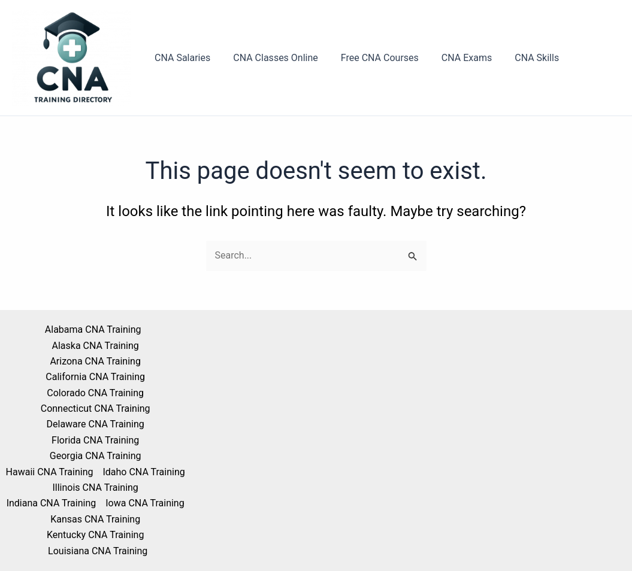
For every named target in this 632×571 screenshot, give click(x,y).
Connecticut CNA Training (95, 408)
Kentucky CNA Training (95, 534)
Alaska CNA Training (95, 345)
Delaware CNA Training (95, 424)
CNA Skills (520, 57)
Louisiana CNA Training (97, 551)
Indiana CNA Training (51, 503)
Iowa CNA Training (144, 503)
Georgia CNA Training (95, 455)
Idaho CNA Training (143, 472)
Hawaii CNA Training (49, 472)
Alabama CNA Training (93, 329)
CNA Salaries (180, 57)
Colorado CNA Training (95, 393)
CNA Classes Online (270, 57)
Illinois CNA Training (95, 487)
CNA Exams (454, 57)
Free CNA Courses (371, 57)
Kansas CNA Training (95, 519)
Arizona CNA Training (95, 361)
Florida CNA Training (95, 440)
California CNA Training (95, 376)
